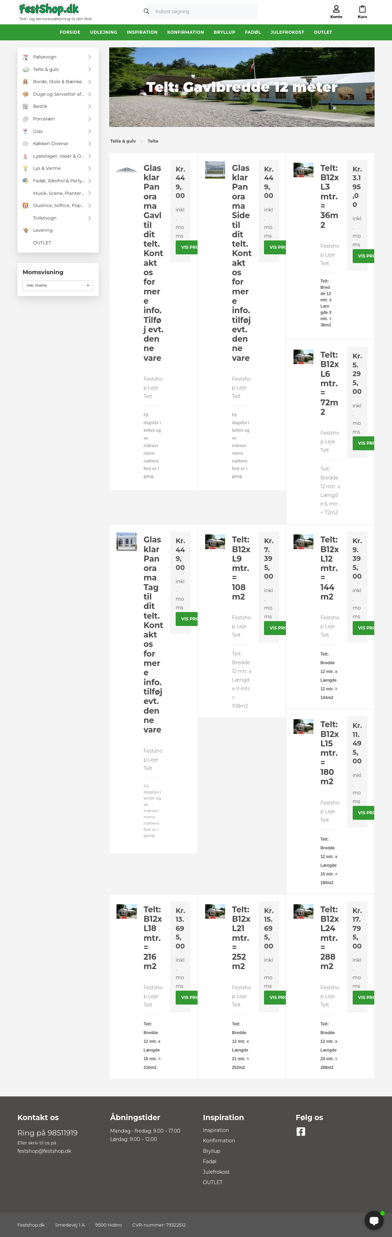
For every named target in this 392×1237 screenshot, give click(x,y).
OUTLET (323, 32)
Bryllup (224, 32)
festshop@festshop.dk (44, 1151)
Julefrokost (287, 32)
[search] (194, 12)
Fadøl (253, 32)
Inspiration (142, 32)
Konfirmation (185, 32)
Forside (70, 32)
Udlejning (103, 32)
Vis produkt (196, 247)
